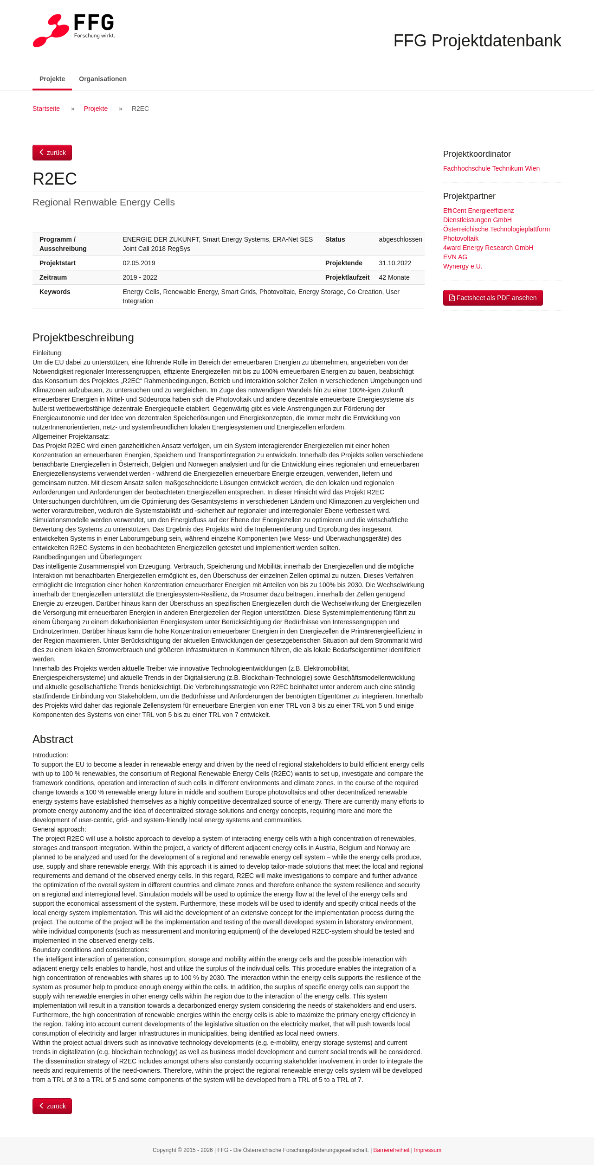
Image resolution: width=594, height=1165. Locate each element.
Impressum (427, 1150)
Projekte (55, 78)
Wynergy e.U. (463, 266)
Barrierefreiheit (392, 1150)
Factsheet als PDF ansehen (493, 297)
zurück (52, 152)
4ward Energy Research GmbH (488, 247)
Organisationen (103, 79)
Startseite (46, 108)
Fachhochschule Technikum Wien (491, 168)
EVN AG (455, 257)
